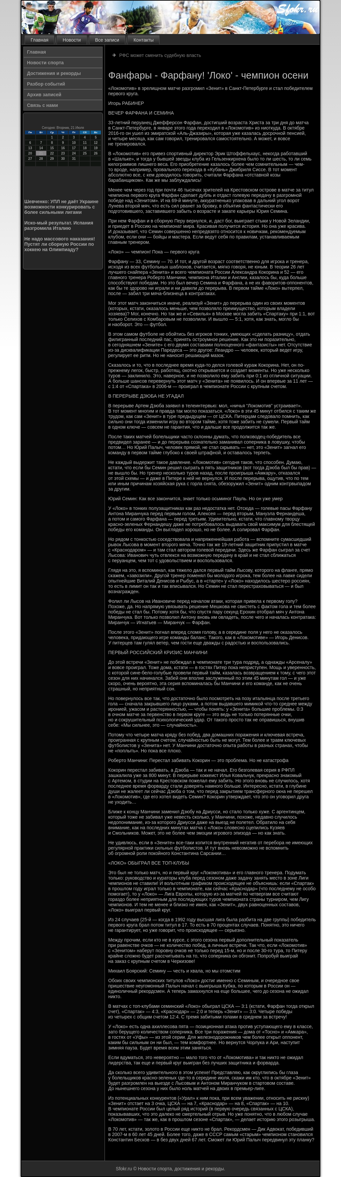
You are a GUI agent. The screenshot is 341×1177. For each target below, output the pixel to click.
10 (74, 143)
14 (41, 148)
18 (85, 148)
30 (63, 159)
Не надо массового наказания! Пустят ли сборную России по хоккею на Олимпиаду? (59, 244)
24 (74, 153)
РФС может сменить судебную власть (160, 55)
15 (52, 148)
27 (30, 159)
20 (30, 153)
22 (52, 153)
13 (30, 148)
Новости (72, 40)
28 (41, 159)
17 (74, 148)
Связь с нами (42, 105)
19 (96, 148)
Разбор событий (46, 84)
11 (85, 143)
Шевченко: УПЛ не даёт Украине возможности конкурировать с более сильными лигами (61, 207)
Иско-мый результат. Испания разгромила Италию (58, 225)
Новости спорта (45, 62)
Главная (39, 40)
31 (74, 159)
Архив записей (44, 94)
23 (63, 153)
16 (63, 148)
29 (52, 159)
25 (85, 153)
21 (41, 153)
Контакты (144, 40)
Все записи (107, 40)
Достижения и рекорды (54, 73)
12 (96, 143)
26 (96, 153)
